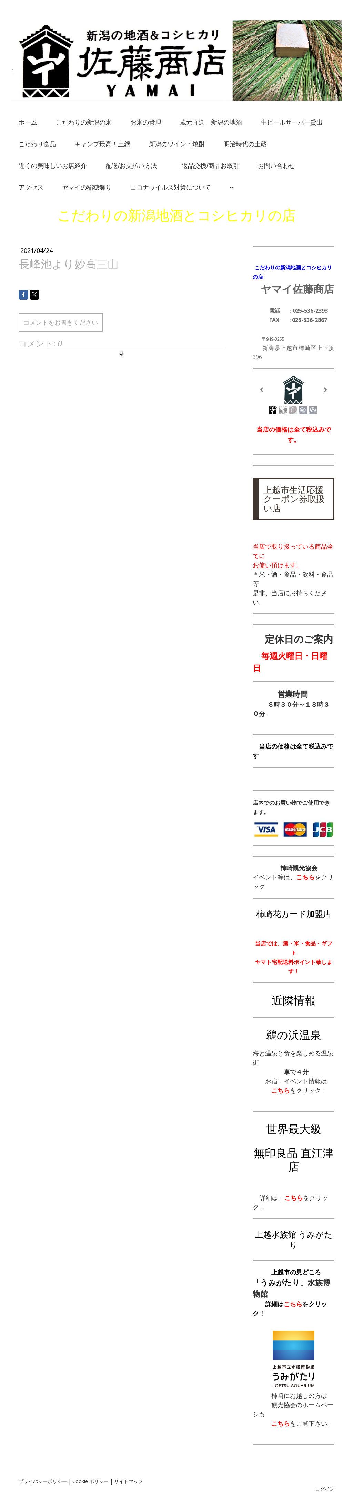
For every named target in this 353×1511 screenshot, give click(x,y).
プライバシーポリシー (43, 1481)
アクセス (31, 187)
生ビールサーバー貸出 (292, 122)
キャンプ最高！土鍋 (102, 144)
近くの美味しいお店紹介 (53, 165)
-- (232, 187)
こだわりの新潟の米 (84, 122)
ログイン (324, 1489)
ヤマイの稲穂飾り (87, 187)
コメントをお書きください (60, 322)
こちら (293, 1304)
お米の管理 (145, 122)
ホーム (28, 122)
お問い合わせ (276, 165)
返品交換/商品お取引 (210, 165)
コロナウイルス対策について (170, 187)
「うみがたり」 (280, 1282)
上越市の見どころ (296, 1272)
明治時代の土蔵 (245, 144)
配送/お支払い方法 (134, 165)
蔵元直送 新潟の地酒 (211, 122)
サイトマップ (128, 1481)
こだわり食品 (37, 144)
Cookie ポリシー (90, 1481)
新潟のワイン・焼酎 (177, 144)
